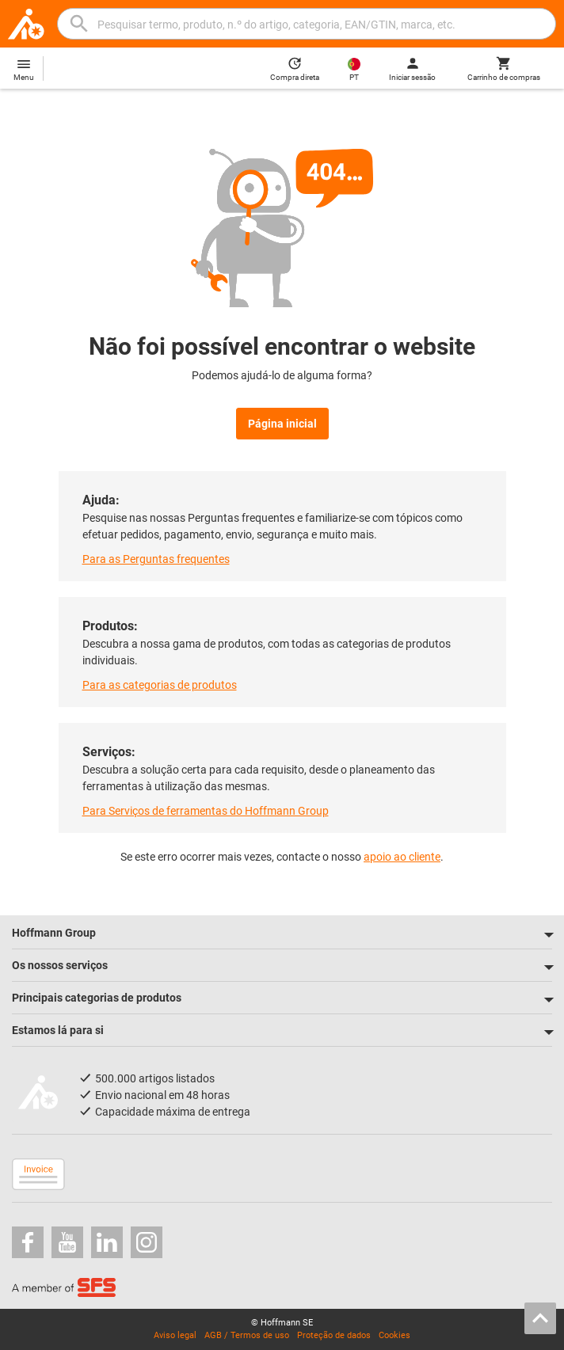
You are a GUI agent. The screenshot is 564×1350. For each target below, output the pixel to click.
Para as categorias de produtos (159, 685)
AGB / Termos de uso (246, 1335)
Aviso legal (175, 1335)
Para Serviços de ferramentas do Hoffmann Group (205, 810)
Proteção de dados (334, 1335)
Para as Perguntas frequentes (156, 559)
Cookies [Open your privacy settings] (394, 1335)
